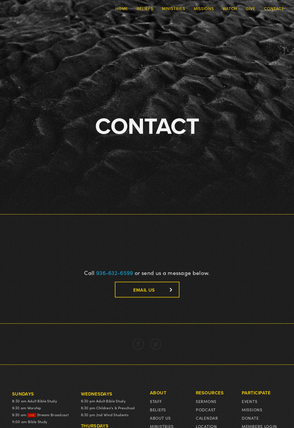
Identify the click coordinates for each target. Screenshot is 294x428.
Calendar (207, 418)
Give (251, 8)
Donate (250, 418)
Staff (156, 401)
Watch (230, 8)
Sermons (206, 401)
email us (144, 290)
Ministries (173, 8)
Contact (274, 8)
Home (121, 8)
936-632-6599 (114, 272)
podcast (206, 409)
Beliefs (158, 409)
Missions (252, 409)
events (249, 401)
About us (160, 418)
